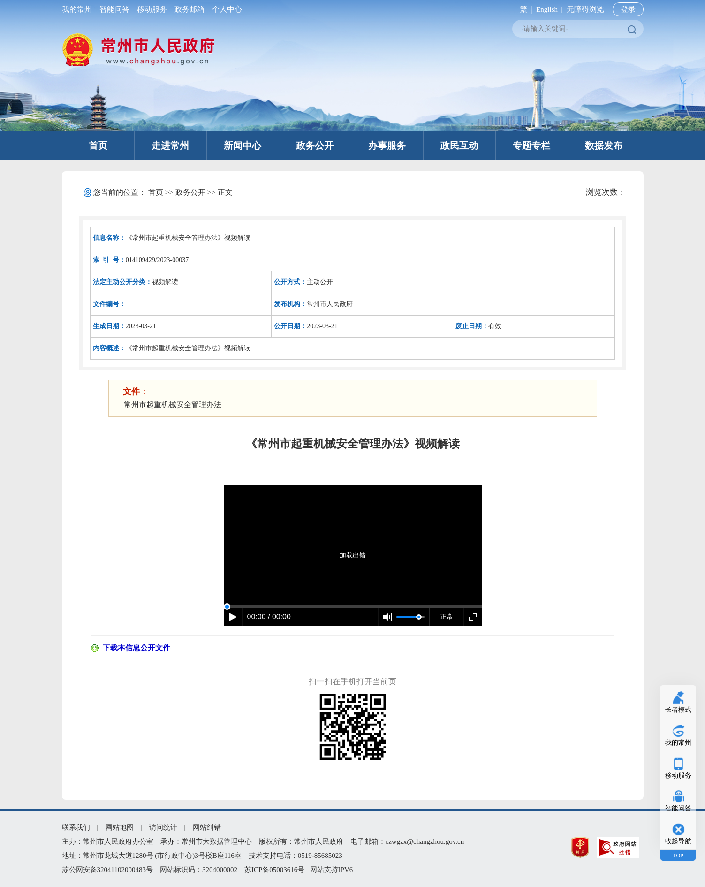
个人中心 (225, 9)
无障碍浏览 (585, 9)
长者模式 (678, 709)
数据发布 (603, 145)
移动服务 (152, 9)
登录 (628, 9)
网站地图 (120, 827)
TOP (678, 855)
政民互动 (459, 145)
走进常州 (170, 145)
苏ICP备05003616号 (274, 869)
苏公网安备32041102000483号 (107, 869)
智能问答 (114, 9)
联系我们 (76, 827)
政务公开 (315, 145)
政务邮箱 (189, 9)
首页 (98, 145)
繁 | (524, 9)
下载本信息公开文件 (136, 648)
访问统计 (163, 827)
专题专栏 (531, 145)
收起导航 (678, 841)
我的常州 (79, 9)
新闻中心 (242, 145)
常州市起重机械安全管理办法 (172, 405)
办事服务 (387, 145)
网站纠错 (207, 827)
